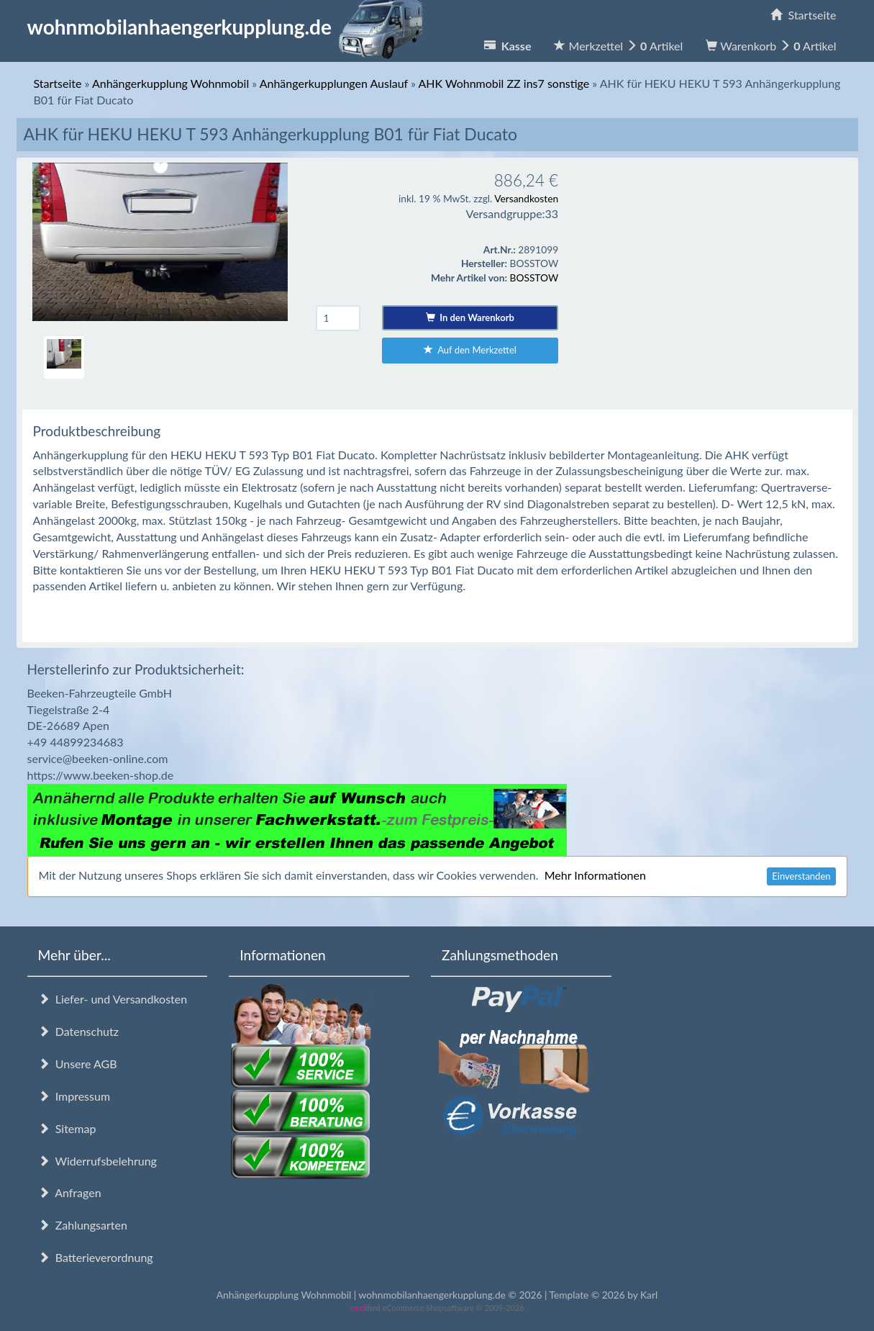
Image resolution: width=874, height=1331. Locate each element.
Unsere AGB (77, 1063)
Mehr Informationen (595, 875)
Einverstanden (801, 876)
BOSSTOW (534, 277)
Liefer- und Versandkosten (113, 999)
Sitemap (67, 1128)
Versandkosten (526, 198)
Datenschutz (78, 1031)
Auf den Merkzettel (470, 350)
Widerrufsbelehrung (97, 1161)
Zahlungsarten (82, 1225)
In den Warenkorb (470, 317)
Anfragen (69, 1192)
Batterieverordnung (95, 1257)
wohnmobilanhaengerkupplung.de (229, 26)
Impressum (74, 1096)
